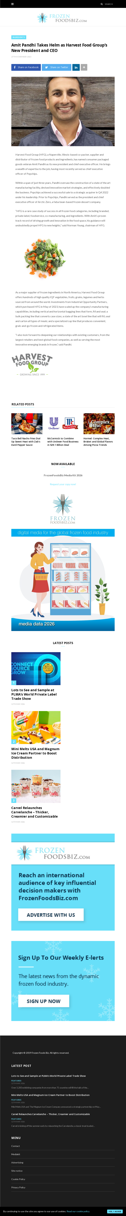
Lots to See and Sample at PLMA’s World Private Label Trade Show (34, 694)
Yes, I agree (115, 1211)
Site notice (16, 1170)
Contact (15, 1146)
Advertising (17, 1162)
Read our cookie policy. (78, 1211)
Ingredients (19, 37)
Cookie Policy (18, 1179)
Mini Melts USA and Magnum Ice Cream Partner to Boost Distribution (35, 753)
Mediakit (15, 1154)
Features (16, 1081)
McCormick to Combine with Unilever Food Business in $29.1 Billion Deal (62, 441)
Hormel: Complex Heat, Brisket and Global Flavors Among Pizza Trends (98, 441)
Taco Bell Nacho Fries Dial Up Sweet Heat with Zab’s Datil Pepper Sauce (25, 441)
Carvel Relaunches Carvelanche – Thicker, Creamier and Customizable (34, 812)
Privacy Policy (18, 1187)
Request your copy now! (63, 484)
